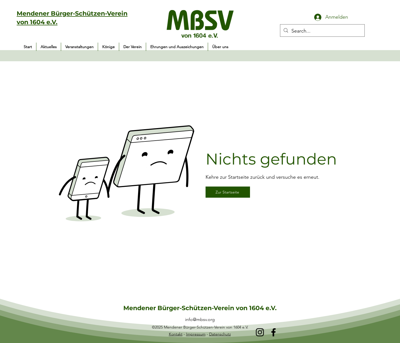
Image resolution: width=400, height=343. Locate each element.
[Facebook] (273, 332)
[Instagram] (259, 332)
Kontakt (175, 334)
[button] (79, 47)
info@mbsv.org (200, 319)
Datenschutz (220, 334)
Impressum (196, 334)
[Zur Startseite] (228, 192)
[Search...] (322, 31)
